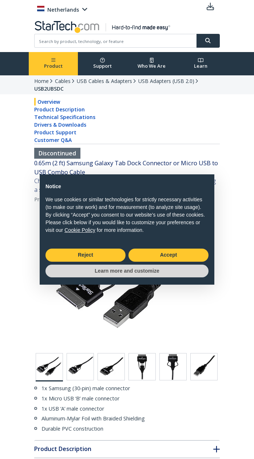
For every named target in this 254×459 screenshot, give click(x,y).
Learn (200, 63)
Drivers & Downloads (60, 124)
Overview (48, 101)
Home (41, 81)
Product (53, 63)
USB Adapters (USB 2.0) (166, 81)
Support (102, 63)
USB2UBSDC (49, 88)
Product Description (59, 109)
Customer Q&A (53, 139)
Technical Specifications (64, 117)
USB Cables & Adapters (104, 81)
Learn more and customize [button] (127, 271)
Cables (63, 81)
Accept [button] (168, 255)
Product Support (55, 132)
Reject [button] (85, 255)
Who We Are (152, 63)
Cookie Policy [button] (79, 230)
